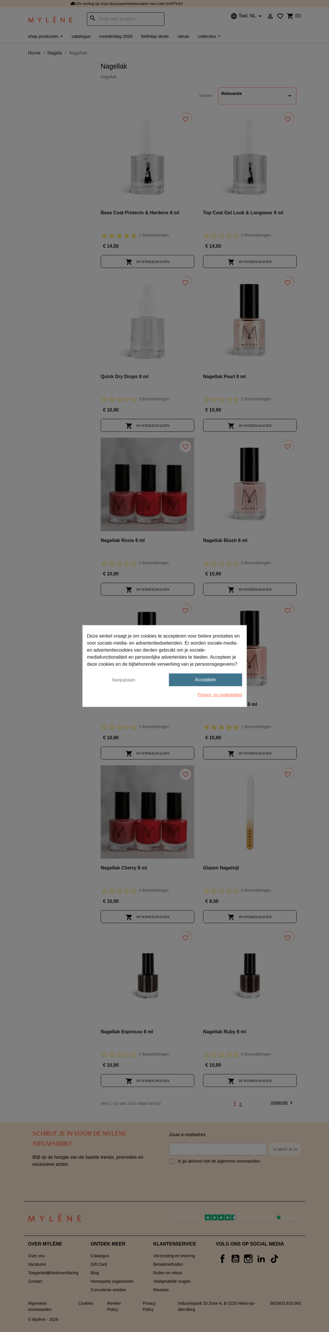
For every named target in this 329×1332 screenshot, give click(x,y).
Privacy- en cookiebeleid (220, 694)
